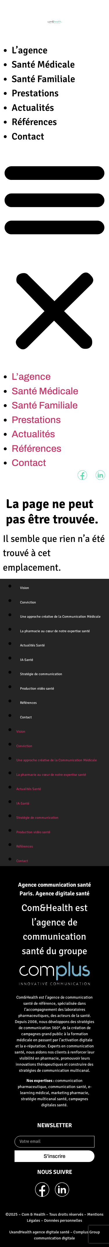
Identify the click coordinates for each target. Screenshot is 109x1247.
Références (34, 122)
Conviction (28, 602)
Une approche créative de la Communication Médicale (60, 617)
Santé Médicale (43, 65)
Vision (24, 588)
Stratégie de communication (41, 674)
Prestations (35, 93)
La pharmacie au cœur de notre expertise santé (55, 631)
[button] (54, 257)
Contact (28, 136)
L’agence (29, 50)
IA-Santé (26, 660)
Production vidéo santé (37, 688)
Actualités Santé (32, 645)
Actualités (33, 108)
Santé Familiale (43, 79)
